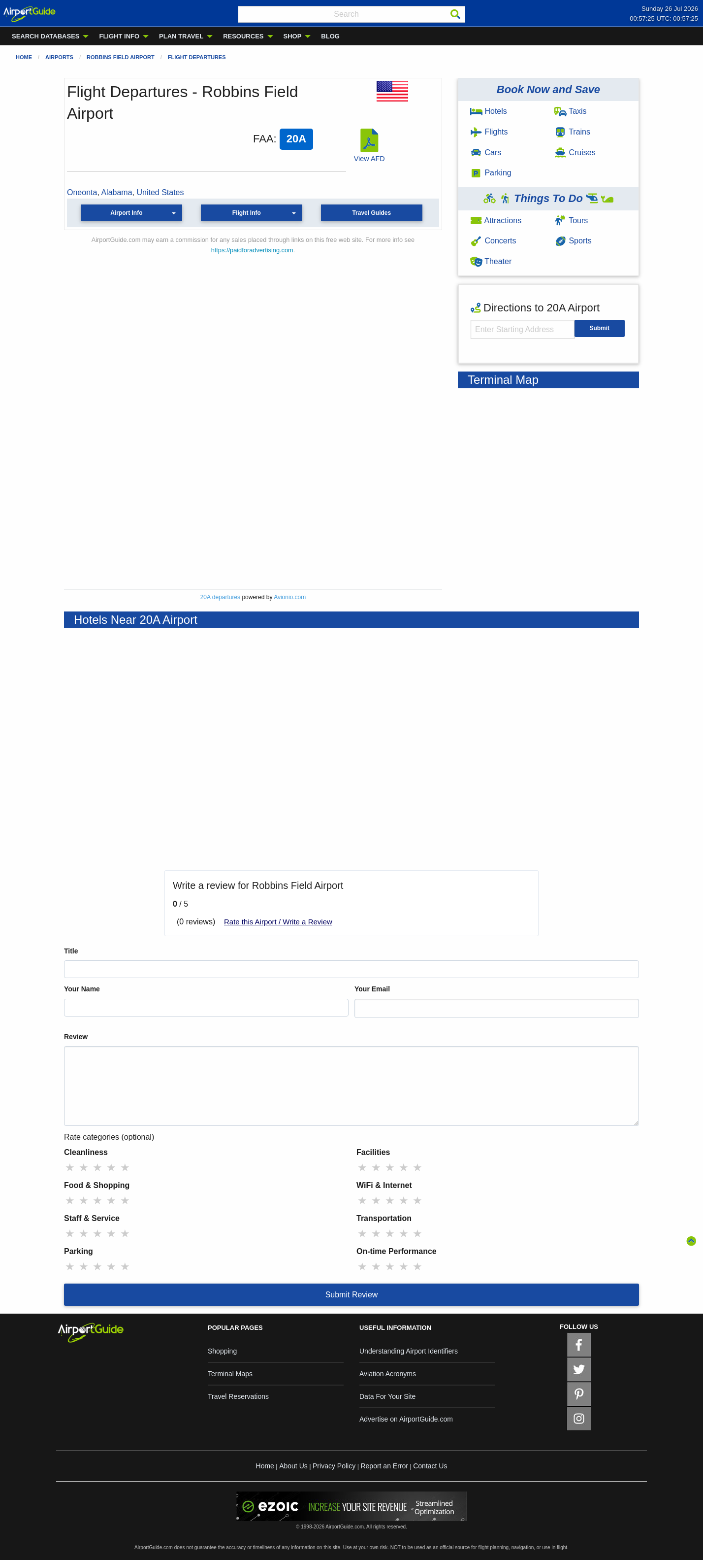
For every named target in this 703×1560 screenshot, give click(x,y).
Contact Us (430, 1466)
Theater (490, 261)
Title (71, 951)
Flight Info (246, 212)
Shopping (222, 1351)
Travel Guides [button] (371, 212)
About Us (293, 1466)
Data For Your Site (387, 1396)
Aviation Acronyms (387, 1374)
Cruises (575, 152)
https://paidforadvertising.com (252, 250)
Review (76, 1037)
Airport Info (126, 212)
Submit (599, 328)
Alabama (116, 192)
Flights (489, 132)
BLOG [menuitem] (330, 36)
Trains (572, 132)
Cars (485, 152)
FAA (263, 139)
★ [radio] (70, 1167)
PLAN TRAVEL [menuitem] (181, 36)
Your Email (372, 989)
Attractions (495, 220)
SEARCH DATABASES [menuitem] (45, 36)
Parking (490, 173)
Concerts (493, 241)
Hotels (488, 111)
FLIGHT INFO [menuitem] (119, 36)
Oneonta (82, 192)
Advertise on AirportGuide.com (406, 1419)
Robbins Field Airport (121, 57)
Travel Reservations (238, 1396)
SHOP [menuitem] (293, 36)
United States (160, 192)
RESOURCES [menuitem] (243, 36)
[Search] (455, 14)
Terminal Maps (230, 1374)
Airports (59, 57)
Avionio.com (290, 597)
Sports (573, 241)
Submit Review (351, 1294)
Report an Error (384, 1466)
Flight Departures (197, 57)
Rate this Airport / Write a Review (278, 921)
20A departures (220, 597)
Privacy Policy (334, 1466)
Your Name (82, 989)
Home (24, 57)
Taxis (570, 111)
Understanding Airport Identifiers (408, 1351)
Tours (571, 220)
